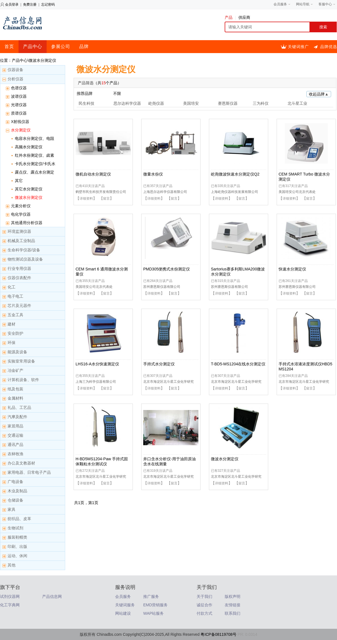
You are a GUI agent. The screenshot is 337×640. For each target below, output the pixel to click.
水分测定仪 (21, 130)
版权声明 (232, 596)
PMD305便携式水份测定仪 (166, 269)
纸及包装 (15, 389)
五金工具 (15, 315)
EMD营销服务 (155, 605)
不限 (117, 93)
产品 (230, 17)
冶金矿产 (15, 370)
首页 (9, 46)
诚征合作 (204, 605)
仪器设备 (15, 69)
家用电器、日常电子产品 (29, 472)
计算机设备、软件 (23, 379)
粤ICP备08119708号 (218, 634)
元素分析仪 (21, 206)
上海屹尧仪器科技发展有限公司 (234, 192)
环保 (11, 342)
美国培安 (191, 103)
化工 (11, 287)
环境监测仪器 (19, 231)
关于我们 (204, 596)
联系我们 (232, 613)
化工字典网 (10, 605)
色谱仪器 (19, 88)
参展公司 (60, 46)
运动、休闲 (17, 556)
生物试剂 (15, 528)
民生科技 (86, 103)
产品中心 (32, 46)
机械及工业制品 (21, 240)
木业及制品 (17, 491)
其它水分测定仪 (28, 189)
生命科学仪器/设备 (24, 250)
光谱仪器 (19, 105)
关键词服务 (125, 605)
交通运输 (15, 435)
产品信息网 (52, 596)
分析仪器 (15, 79)
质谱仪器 (19, 113)
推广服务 (151, 596)
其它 (19, 180)
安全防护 (15, 333)
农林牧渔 (15, 454)
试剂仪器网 (10, 596)
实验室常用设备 (21, 361)
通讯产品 (15, 444)
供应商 (244, 17)
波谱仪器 (19, 96)
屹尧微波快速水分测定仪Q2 (235, 174)
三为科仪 (260, 103)
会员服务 (123, 596)
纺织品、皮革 (19, 518)
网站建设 (123, 613)
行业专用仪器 (19, 268)
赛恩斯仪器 (228, 103)
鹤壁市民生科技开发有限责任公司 (101, 192)
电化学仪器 (21, 214)
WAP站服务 (153, 613)
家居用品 (15, 426)
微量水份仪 (153, 174)
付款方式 (204, 613)
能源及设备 (17, 352)
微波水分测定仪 (28, 197)
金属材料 (15, 398)
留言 (106, 199)
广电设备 (15, 481)
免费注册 (30, 4)
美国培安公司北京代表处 (297, 192)
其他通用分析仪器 (26, 222)
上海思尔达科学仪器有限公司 (165, 192)
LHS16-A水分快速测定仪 (97, 364)
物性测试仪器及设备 (25, 259)
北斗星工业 (297, 103)
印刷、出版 (17, 546)
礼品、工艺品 (19, 407)
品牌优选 (328, 46)
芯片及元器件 (19, 305)
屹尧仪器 (156, 103)
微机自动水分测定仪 (93, 174)
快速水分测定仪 (292, 269)
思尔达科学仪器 (127, 103)
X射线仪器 (20, 121)
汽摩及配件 (17, 416)
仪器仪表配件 (19, 277)
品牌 (84, 46)
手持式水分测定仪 (159, 364)
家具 (11, 509)
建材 (11, 324)
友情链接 (232, 605)
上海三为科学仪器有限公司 (96, 382)
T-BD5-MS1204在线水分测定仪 (238, 364)
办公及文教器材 (21, 463)
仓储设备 (15, 500)
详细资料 (86, 199)
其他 (11, 565)
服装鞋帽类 (17, 537)
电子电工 (15, 296)
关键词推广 (298, 46)
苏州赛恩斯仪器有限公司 (161, 287)
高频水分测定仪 (28, 147)
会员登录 (12, 4)
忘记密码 (48, 4)
